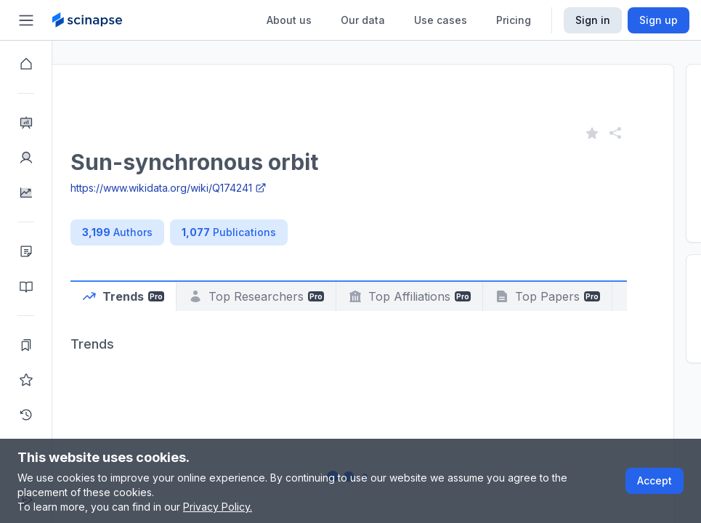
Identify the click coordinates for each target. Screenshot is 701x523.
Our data (363, 20)
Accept (654, 480)
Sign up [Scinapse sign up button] (658, 20)
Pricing (513, 20)
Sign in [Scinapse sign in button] (592, 20)
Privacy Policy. (217, 506)
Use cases (440, 20)
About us (289, 20)
